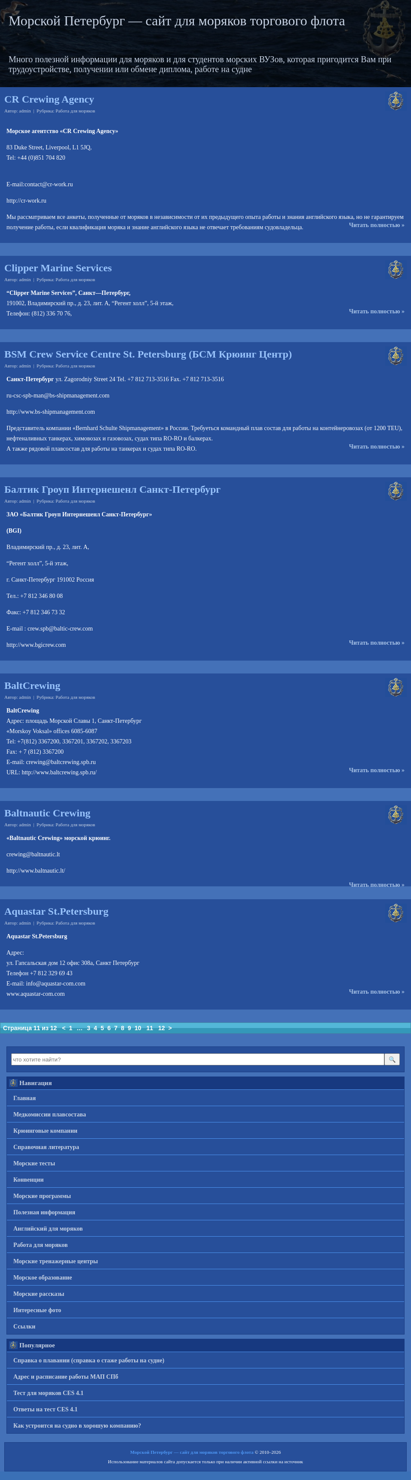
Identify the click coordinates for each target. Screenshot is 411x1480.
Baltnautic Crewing (47, 813)
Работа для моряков (75, 110)
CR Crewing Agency (49, 99)
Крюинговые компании (45, 1131)
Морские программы (42, 1196)
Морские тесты (34, 1163)
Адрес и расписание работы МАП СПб (65, 1377)
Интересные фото (37, 1310)
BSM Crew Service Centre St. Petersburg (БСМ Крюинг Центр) (148, 354)
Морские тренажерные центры (55, 1261)
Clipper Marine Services (58, 267)
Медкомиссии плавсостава (49, 1114)
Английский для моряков (48, 1228)
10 (138, 1028)
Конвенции (28, 1180)
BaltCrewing (32, 685)
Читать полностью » (377, 225)
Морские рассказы (38, 1294)
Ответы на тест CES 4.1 (45, 1409)
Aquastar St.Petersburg (56, 911)
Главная (24, 1098)
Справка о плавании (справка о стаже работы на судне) (88, 1360)
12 (161, 1028)
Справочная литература (46, 1147)
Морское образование (42, 1277)
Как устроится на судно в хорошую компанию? (77, 1425)
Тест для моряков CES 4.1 (48, 1393)
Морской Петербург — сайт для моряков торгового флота (177, 20)
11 (149, 1028)
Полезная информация (44, 1212)
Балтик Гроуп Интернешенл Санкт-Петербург (112, 489)
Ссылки (24, 1326)
